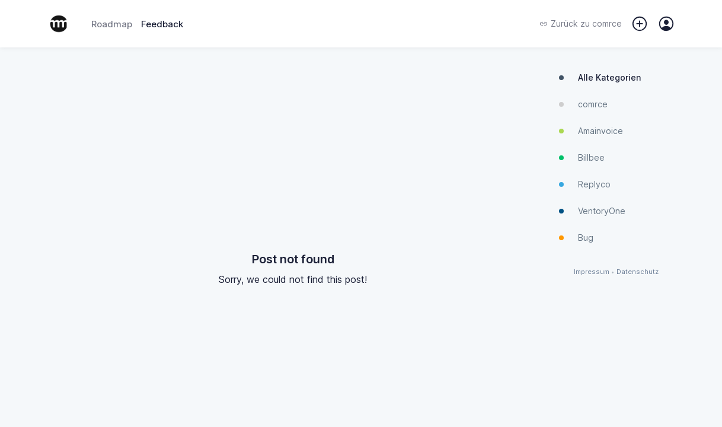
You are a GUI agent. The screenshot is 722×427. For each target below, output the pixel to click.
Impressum (591, 272)
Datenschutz (637, 272)
